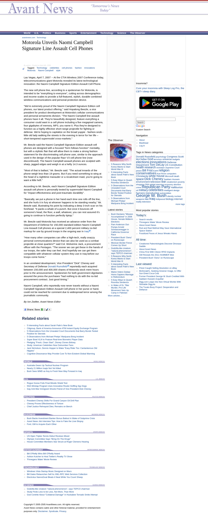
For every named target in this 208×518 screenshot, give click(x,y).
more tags (180, 204)
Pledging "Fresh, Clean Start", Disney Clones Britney (51, 342)
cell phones (67, 68)
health (140, 167)
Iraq (86, 231)
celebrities (54, 68)
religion (164, 170)
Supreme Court (172, 167)
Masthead (143, 143)
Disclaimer (43, 511)
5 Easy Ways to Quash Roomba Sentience (121, 181)
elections (142, 162)
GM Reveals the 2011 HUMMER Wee (156, 255)
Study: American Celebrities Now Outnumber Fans (50, 345)
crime (138, 187)
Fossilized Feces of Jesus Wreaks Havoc (158, 233)
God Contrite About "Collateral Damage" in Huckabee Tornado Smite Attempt (62, 494)
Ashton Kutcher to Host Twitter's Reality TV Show (49, 456)
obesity (170, 196)
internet (178, 199)
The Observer (137, 33)
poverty (181, 182)
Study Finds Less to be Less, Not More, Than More (50, 492)
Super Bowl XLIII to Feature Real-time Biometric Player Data (55, 339)
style (58, 70)
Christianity (142, 176)
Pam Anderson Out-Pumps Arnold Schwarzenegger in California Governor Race (120, 229)
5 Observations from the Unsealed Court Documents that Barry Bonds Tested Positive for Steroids (122, 190)
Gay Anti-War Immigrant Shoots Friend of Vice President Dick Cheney (59, 389)
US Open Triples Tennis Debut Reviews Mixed (48, 436)
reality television (143, 202)
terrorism (158, 159)
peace (139, 170)
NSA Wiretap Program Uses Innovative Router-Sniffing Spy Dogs (57, 386)
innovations (89, 68)
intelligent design (171, 190)
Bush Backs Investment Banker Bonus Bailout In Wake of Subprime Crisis (61, 418)
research (150, 167)
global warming (157, 184)
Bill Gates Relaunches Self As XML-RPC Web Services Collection (57, 474)
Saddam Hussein (172, 179)
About (141, 140)
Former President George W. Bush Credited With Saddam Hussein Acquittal (161, 277)
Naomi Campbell (45, 70)
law (147, 199)
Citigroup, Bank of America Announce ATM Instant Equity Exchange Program (62, 328)
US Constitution (173, 164)
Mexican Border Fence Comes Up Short (121, 244)
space (140, 179)
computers (171, 173)
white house (157, 176)
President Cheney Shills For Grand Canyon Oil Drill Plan (53, 400)
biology (170, 199)
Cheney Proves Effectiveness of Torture (45, 403)
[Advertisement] (102, 23)
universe (167, 159)
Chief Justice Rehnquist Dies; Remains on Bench (49, 406)
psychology (161, 156)
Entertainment (88, 33)
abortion (177, 184)
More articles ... (115, 295)
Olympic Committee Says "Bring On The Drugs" (49, 439)
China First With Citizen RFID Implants (157, 252)
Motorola (31, 70)
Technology (106, 33)
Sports (73, 33)
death (176, 176)
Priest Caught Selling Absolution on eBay (158, 268)
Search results (145, 219)
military (143, 190)
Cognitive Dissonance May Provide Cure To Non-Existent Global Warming (61, 353)
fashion (78, 68)
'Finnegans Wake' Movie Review (42, 459)
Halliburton (177, 187)
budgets (176, 159)
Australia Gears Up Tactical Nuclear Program (47, 365)
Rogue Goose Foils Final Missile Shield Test (47, 383)
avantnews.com (28, 38)
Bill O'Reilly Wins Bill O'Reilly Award (43, 453)
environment (143, 181)
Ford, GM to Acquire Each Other (42, 424)
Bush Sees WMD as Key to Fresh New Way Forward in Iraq (54, 371)
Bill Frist (147, 170)
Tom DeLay (157, 164)
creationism (172, 182)
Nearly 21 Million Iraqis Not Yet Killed (44, 368)
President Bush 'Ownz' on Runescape (121, 238)
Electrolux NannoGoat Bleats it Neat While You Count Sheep (55, 477)
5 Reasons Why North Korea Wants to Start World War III (121, 166)
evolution (160, 167)
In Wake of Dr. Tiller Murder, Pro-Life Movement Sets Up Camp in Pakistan (120, 289)
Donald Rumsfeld (57, 266)
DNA (147, 184)
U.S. (36, 33)
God (150, 159)
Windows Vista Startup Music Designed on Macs (49, 471)
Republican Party (156, 187)
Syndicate (53, 511)
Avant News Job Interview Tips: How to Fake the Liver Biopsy (55, 421)
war (163, 181)
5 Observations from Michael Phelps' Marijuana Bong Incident (55, 336)
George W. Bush (151, 195)
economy (168, 184)
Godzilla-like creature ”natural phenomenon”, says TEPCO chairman (58, 489)
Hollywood (160, 199)
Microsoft (169, 176)
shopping (140, 184)
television (155, 181)
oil (137, 190)
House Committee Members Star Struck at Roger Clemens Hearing (58, 441)
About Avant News (147, 225)
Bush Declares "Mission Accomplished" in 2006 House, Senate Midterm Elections (122, 218)
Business (60, 33)
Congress (172, 156)
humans (140, 193)
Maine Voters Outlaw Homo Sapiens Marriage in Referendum (122, 274)
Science (121, 33)
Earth (155, 170)
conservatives (146, 173)
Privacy (62, 511)
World (27, 33)
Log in (142, 145)
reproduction (152, 193)
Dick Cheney (153, 179)
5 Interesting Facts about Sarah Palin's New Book (49, 325)
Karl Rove (161, 173)
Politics (47, 33)
